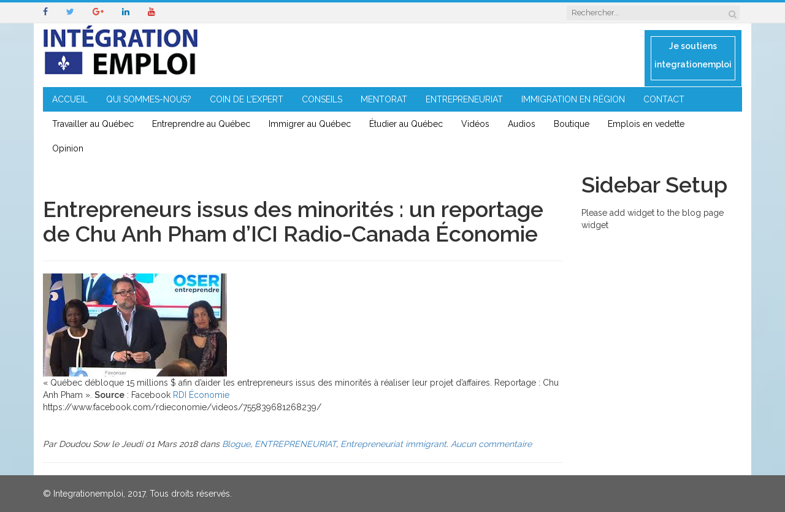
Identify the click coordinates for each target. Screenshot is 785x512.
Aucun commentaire (491, 444)
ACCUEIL (70, 99)
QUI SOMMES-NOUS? (148, 99)
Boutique (571, 124)
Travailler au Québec (93, 124)
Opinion (67, 148)
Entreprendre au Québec (201, 124)
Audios (521, 124)
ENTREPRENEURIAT (464, 99)
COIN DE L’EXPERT (246, 99)
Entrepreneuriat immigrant (393, 444)
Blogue (236, 444)
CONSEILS (322, 99)
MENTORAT (384, 99)
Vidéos (475, 124)
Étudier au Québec (406, 124)
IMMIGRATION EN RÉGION (573, 99)
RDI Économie (201, 395)
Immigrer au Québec (310, 124)
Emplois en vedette (646, 124)
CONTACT (663, 99)
